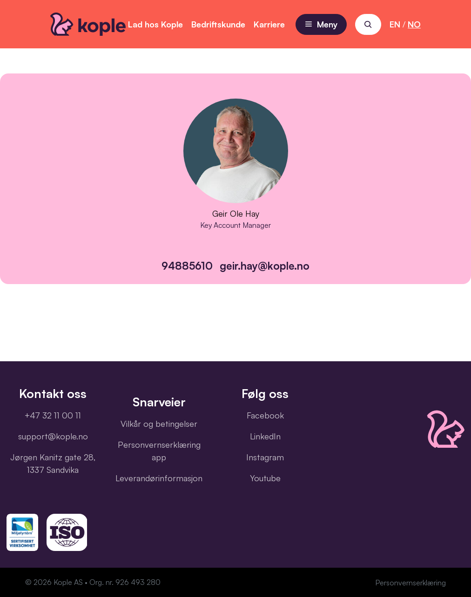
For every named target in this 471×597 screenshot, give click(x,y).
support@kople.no (53, 436)
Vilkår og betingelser (159, 423)
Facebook (265, 415)
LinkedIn (265, 436)
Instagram (265, 457)
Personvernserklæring (410, 582)
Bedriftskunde (218, 24)
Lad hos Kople (155, 24)
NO (414, 24)
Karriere (269, 24)
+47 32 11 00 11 (53, 415)
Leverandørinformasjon (158, 478)
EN (395, 24)
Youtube (265, 478)
